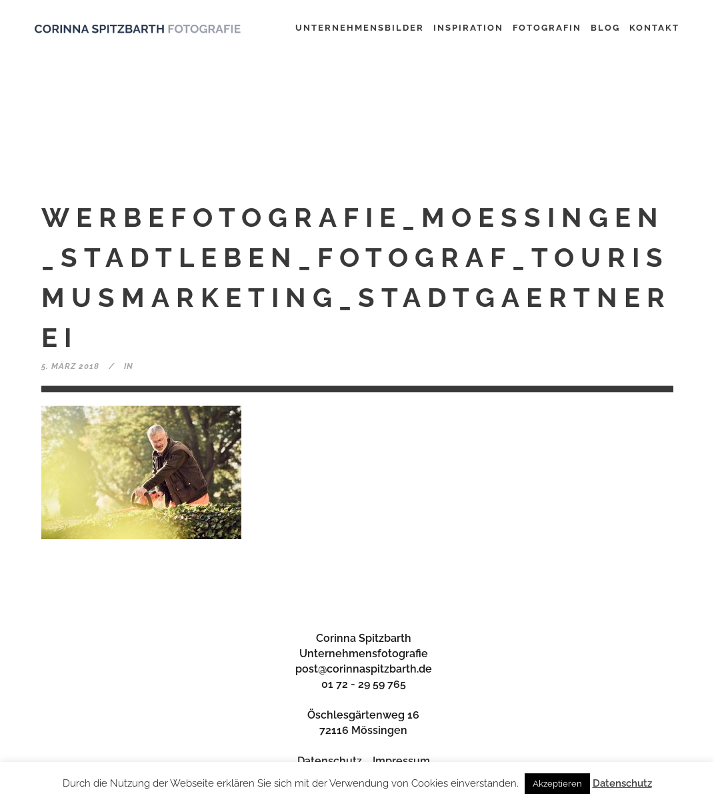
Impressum (401, 761)
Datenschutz (329, 761)
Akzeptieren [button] (557, 784)
